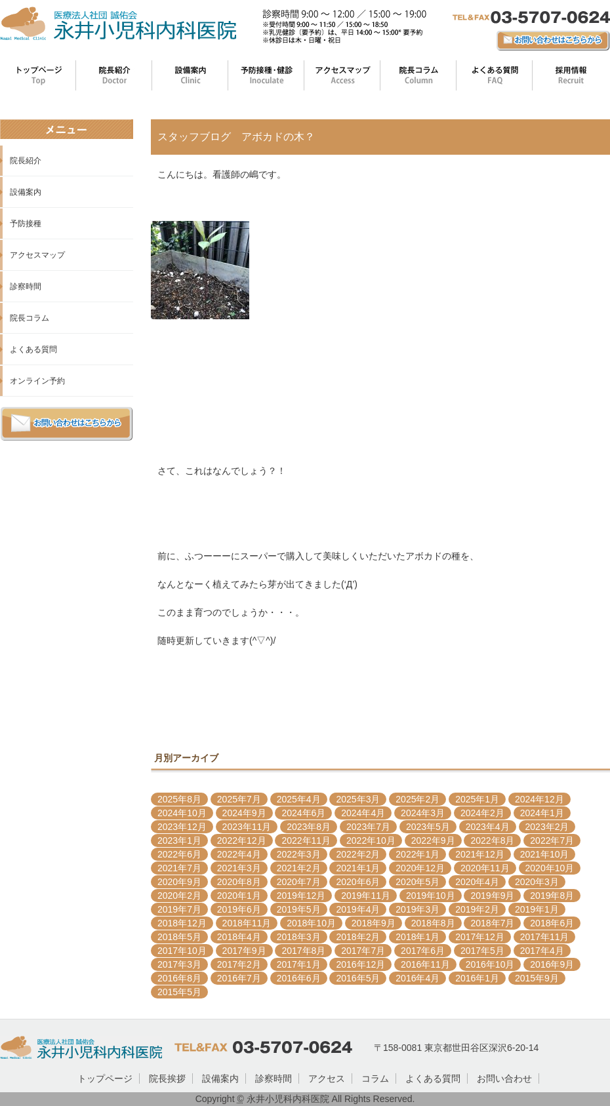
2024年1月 (542, 813)
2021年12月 (479, 854)
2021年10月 (544, 854)
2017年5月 (482, 950)
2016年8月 (179, 978)
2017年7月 (363, 950)
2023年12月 (182, 826)
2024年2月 (482, 813)
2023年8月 (309, 826)
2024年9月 (244, 813)
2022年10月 (371, 840)
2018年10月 (311, 923)
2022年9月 (433, 840)
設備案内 (25, 192)
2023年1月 (179, 840)
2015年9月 (537, 978)
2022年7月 (552, 840)
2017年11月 (544, 937)
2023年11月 (247, 826)
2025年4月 (299, 799)
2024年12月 (539, 799)
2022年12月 (241, 840)
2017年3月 (179, 964)
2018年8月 (433, 923)
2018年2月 (358, 937)
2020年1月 (239, 895)
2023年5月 (428, 826)
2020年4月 (477, 882)
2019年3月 (417, 909)
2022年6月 (179, 854)
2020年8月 (239, 882)
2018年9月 (374, 923)
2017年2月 (239, 964)
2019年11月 (365, 895)
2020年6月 (358, 882)
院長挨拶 (167, 1078)
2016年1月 (477, 978)
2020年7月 (299, 882)
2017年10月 (182, 950)
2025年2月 (417, 799)
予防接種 (25, 223)
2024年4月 (363, 813)
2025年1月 (477, 799)
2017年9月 (244, 950)
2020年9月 (179, 882)
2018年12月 (182, 923)
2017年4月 (542, 950)
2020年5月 (417, 882)
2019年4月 (358, 909)
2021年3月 (239, 868)
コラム (375, 1078)
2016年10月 (490, 964)
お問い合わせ (504, 1078)
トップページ (104, 1078)
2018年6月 (552, 923)
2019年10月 (430, 895)
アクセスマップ (37, 255)
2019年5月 (299, 909)
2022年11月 (306, 840)
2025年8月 (179, 799)
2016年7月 (239, 978)
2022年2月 (358, 854)
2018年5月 (179, 937)
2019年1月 (537, 909)
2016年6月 (299, 978)
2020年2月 (179, 895)
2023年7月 (368, 826)
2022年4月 (239, 854)
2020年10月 (550, 868)
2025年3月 (358, 799)
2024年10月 (182, 813)
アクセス (326, 1078)
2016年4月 (417, 978)
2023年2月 (547, 826)
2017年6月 (423, 950)
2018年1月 (417, 937)
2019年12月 (301, 895)
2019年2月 (477, 909)
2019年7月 (179, 909)
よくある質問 (33, 349)
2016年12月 (360, 964)
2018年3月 (299, 937)
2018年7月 (492, 923)
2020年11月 (485, 868)
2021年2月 (299, 868)
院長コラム (29, 318)
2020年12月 (420, 868)
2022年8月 (492, 840)
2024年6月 (303, 813)
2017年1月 (299, 964)
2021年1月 (358, 868)
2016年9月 (552, 964)
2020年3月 (537, 882)
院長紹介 (25, 160)
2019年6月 (239, 909)
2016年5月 (358, 978)
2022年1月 (417, 854)
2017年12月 (479, 937)
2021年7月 (179, 868)
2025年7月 (239, 799)
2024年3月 (423, 813)
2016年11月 (425, 964)
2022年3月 (299, 854)
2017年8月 (303, 950)
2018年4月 (239, 937)
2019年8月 (552, 895)
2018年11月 (247, 923)
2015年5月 (179, 992)
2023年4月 (488, 826)
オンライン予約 (37, 380)
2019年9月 (492, 895)
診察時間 (25, 286)
